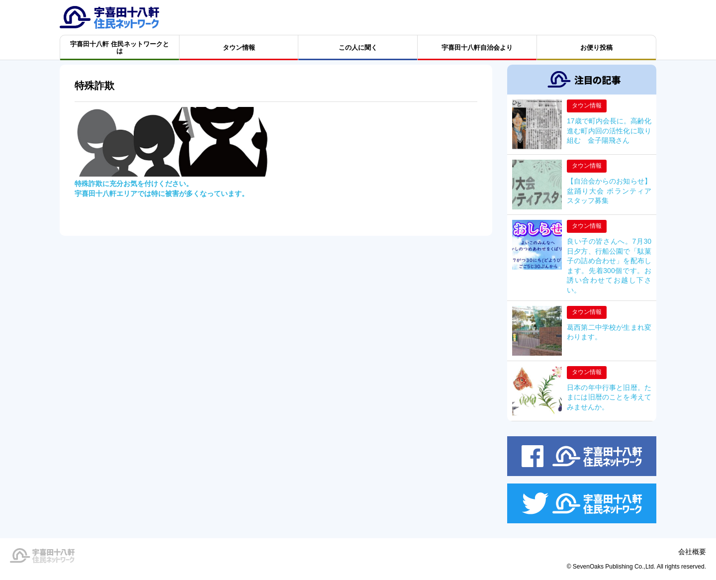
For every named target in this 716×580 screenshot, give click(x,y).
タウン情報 (587, 105)
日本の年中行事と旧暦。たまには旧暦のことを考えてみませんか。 (609, 397)
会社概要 (692, 551)
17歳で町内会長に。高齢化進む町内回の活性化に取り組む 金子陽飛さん (609, 130)
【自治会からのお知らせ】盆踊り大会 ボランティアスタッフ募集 (609, 190)
